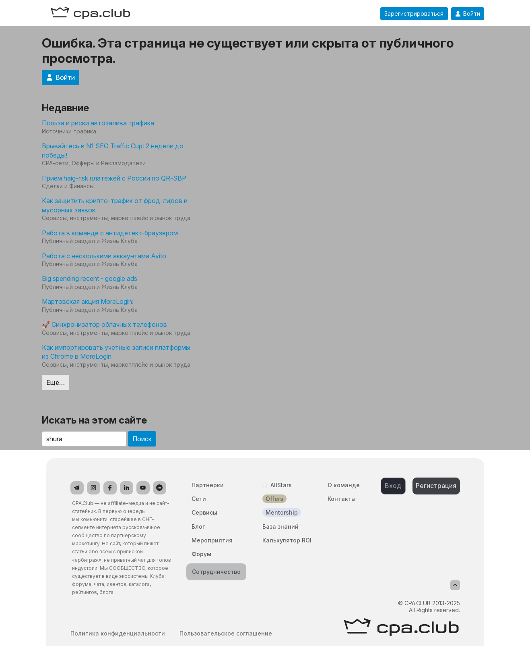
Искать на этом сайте (94, 420)
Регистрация (436, 486)
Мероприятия (212, 540)
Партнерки (208, 485)
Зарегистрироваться (413, 13)
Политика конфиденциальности (117, 633)
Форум (201, 553)
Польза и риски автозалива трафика (98, 123)
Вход (393, 486)
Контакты (342, 498)
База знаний (280, 526)
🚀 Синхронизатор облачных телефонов (104, 324)
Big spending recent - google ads (89, 278)
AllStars (281, 485)
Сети (199, 498)
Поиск (142, 439)
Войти (467, 13)
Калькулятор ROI (286, 540)
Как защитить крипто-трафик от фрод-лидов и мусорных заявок (115, 205)
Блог (198, 526)
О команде (344, 485)
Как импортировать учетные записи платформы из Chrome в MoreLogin (116, 351)
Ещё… (55, 382)
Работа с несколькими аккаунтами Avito (104, 256)
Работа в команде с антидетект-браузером (110, 233)
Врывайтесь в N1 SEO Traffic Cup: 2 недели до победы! (113, 150)
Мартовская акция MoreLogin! (88, 301)
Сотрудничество (216, 571)
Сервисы (204, 512)
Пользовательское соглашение (225, 633)
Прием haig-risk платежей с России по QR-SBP (114, 178)
